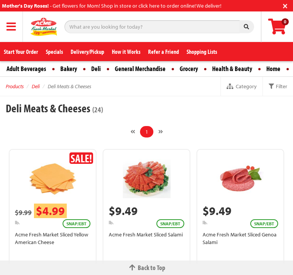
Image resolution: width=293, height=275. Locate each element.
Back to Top (146, 267)
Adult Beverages (26, 68)
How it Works (126, 51)
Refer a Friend (163, 51)
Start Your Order (21, 51)
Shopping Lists (202, 51)
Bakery (68, 68)
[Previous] (132, 132)
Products (15, 86)
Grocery (189, 68)
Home (273, 68)
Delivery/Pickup (87, 51)
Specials (54, 51)
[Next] (160, 132)
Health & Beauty (232, 68)
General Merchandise (140, 68)
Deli (96, 68)
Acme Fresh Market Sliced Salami (146, 234)
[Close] (285, 5)
